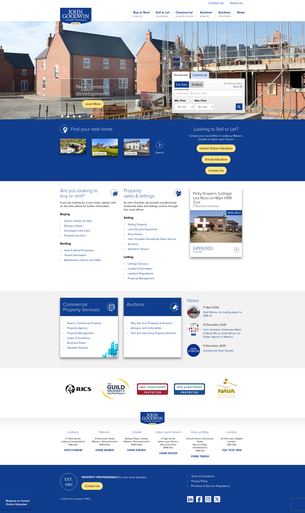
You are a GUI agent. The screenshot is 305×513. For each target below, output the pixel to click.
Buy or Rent (141, 14)
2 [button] (69, 117)
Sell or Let (163, 14)
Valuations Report (138, 249)
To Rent (197, 84)
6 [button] (92, 117)
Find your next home (92, 129)
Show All (237, 86)
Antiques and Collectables (146, 328)
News (241, 13)
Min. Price (180, 100)
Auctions (206, 14)
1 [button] (63, 117)
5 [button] (86, 117)
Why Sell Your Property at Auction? (151, 323)
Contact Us (216, 3)
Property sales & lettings (139, 193)
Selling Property (137, 224)
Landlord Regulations (140, 273)
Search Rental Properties (79, 250)
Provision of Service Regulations (210, 486)
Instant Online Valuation (156, 3)
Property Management (141, 278)
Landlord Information (140, 268)
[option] (152, 70)
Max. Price (200, 100)
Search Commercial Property (84, 323)
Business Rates (76, 343)
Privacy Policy (199, 481)
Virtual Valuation (191, 3)
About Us (236, 3)
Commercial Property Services (81, 307)
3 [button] (75, 117)
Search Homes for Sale (78, 221)
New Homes (135, 234)
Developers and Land (77, 230)
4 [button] (80, 117)
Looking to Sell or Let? (216, 129)
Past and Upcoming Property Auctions (153, 333)
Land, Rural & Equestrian (142, 229)
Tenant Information (75, 255)
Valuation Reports (77, 347)
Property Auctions (75, 235)
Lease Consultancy (78, 338)
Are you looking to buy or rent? (79, 193)
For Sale (181, 84)
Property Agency (77, 328)
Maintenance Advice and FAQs (82, 260)
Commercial (185, 14)
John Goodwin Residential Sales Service (152, 239)
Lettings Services (138, 263)
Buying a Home (73, 225)
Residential (181, 75)
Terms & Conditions (203, 476)
